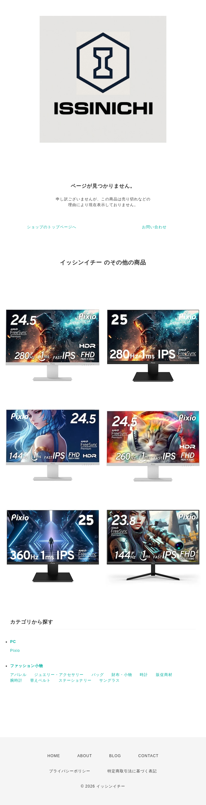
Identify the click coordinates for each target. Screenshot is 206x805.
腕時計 (16, 680)
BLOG (115, 756)
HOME (54, 756)
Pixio (15, 650)
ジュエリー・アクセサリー (59, 674)
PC (13, 641)
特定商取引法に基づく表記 (132, 771)
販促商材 (164, 674)
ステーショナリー (75, 680)
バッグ (98, 674)
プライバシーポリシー (69, 771)
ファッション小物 (26, 666)
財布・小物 (122, 674)
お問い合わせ (154, 227)
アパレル (18, 674)
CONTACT (148, 756)
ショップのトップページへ (51, 227)
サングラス (109, 680)
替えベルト (40, 680)
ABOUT (84, 756)
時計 (144, 674)
